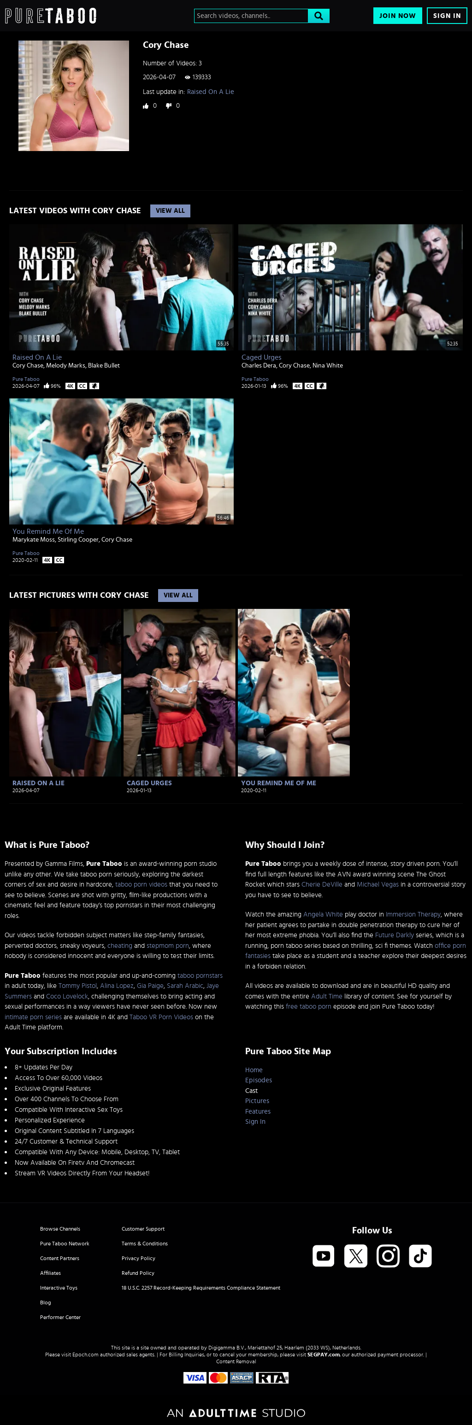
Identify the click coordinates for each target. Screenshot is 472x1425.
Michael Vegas (378, 884)
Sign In (447, 15)
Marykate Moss (33, 540)
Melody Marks (65, 365)
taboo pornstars (200, 975)
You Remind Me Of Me (48, 531)
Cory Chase (27, 365)
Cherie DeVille (321, 884)
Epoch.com (85, 1354)
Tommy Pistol (78, 985)
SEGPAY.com (323, 1354)
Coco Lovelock (67, 996)
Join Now (397, 15)
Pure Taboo (26, 379)
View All (170, 211)
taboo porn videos (141, 884)
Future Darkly (394, 935)
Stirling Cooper (78, 540)
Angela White (323, 914)
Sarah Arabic (185, 985)
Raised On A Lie (210, 91)
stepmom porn (168, 945)
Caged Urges (262, 357)
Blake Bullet (104, 365)
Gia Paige (150, 985)
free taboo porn (308, 1006)
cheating (119, 945)
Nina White (328, 365)
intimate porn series (33, 1017)
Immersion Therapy (413, 914)
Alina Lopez (117, 985)
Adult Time (326, 996)
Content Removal (236, 1361)
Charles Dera (259, 365)
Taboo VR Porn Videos (161, 1017)
